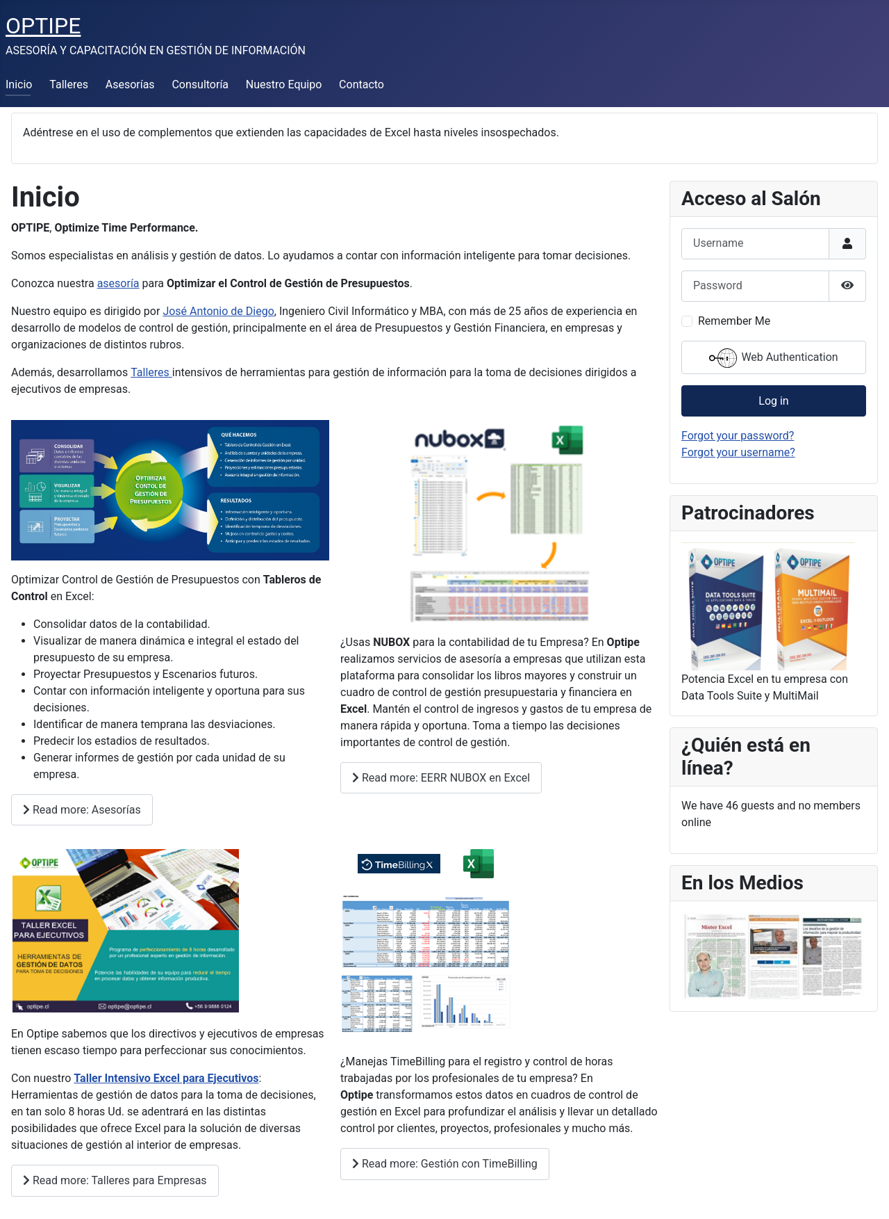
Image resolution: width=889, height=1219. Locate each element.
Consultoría (200, 84)
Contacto (361, 84)
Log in (773, 400)
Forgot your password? (737, 435)
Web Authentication (773, 358)
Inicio (19, 84)
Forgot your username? (738, 452)
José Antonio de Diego (218, 311)
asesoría (118, 283)
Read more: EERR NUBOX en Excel (441, 777)
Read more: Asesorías (82, 809)
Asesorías (130, 84)
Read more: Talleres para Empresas (115, 1180)
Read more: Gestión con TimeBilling (445, 1163)
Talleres (68, 84)
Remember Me (734, 321)
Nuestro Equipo (284, 84)
